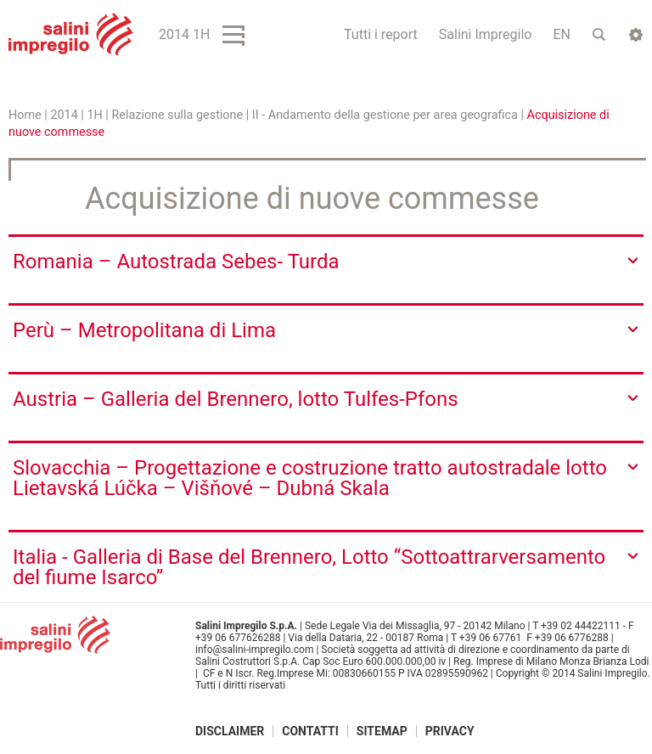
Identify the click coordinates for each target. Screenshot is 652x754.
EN (561, 34)
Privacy (450, 731)
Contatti (310, 731)
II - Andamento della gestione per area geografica (385, 115)
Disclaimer (229, 731)
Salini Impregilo (485, 34)
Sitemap (382, 731)
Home (25, 115)
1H (94, 115)
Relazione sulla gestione (177, 115)
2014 (63, 115)
